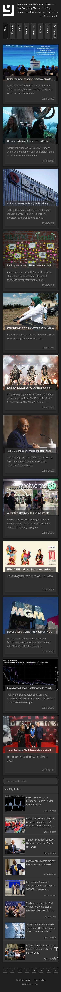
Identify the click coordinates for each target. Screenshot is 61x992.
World (19, 28)
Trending (12, 29)
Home (5, 28)
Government (55, 31)
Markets (40, 29)
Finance (47, 29)
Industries (33, 30)
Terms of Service (23, 980)
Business (26, 29)
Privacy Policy (39, 980)
